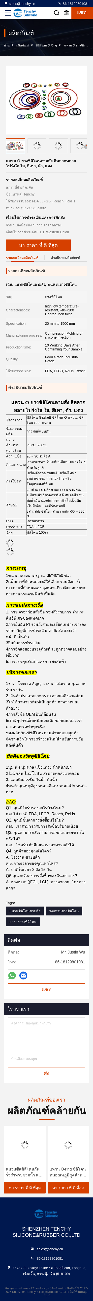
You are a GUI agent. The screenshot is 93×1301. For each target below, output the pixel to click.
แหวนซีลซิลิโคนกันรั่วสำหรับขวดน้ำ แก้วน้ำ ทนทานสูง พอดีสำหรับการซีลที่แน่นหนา (24, 1172)
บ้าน (7, 45)
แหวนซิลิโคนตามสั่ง (24, 911)
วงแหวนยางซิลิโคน (64, 911)
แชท (47, 989)
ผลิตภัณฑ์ (22, 45)
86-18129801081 (73, 3)
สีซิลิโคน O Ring (46, 45)
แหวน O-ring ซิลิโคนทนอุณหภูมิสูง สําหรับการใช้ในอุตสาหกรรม (68, 1172)
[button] (86, 146)
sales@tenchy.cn (19, 3)
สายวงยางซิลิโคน (22, 922)
